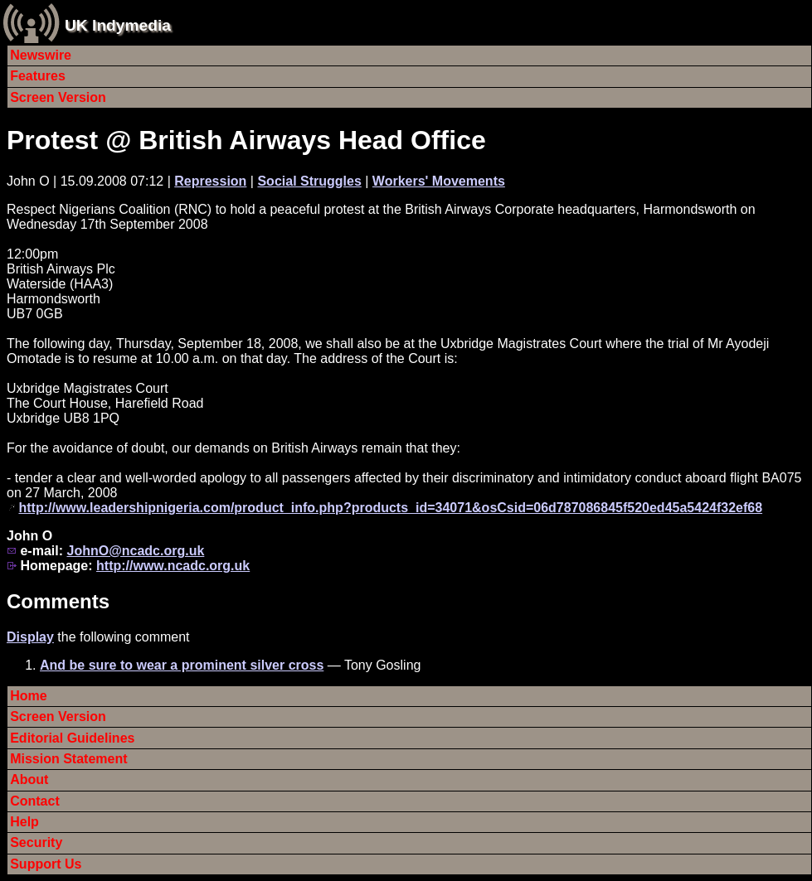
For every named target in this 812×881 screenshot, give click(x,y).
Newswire (40, 55)
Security (36, 842)
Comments (58, 601)
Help (24, 822)
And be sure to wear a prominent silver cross (181, 665)
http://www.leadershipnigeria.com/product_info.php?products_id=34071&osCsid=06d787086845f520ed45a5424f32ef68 (390, 508)
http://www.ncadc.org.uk (173, 566)
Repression (210, 181)
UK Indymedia (118, 25)
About (29, 779)
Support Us (45, 864)
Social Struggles (309, 181)
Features (38, 76)
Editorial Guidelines (72, 738)
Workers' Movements (438, 181)
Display (30, 637)
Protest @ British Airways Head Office (246, 140)
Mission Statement (68, 759)
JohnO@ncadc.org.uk (135, 551)
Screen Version (58, 97)
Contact (35, 801)
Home (28, 696)
